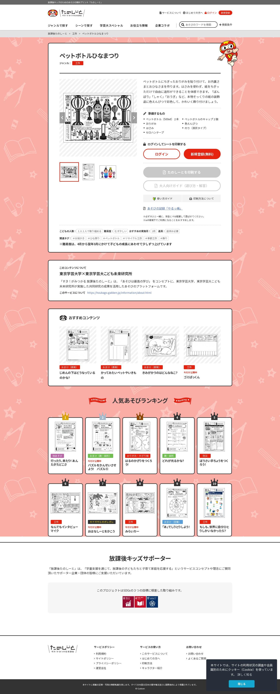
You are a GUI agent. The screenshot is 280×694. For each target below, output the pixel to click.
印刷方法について (203, 198)
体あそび (57, 455)
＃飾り (163, 238)
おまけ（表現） (69, 367)
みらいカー (132, 531)
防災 (205, 455)
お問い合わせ (196, 653)
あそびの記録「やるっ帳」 (165, 208)
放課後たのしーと (57, 33)
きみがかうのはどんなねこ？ (160, 372)
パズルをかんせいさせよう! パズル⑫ (102, 467)
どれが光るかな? (173, 460)
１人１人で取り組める (89, 231)
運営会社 (101, 668)
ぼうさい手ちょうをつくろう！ (214, 462)
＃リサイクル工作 (132, 238)
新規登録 (225, 12)
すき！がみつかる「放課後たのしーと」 (66, 13)
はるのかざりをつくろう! (138, 462)
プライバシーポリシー (109, 663)
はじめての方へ (193, 12)
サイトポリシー (105, 658)
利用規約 (101, 653)
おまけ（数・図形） (100, 455)
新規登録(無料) (202, 154)
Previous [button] (62, 117)
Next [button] (134, 117)
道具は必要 (172, 231)
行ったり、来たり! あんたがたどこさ (64, 462)
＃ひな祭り (94, 238)
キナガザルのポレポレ (102, 522)
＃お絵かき (79, 238)
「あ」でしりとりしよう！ (176, 527)
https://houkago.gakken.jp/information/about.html (119, 292)
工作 (74, 33)
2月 (154, 231)
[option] (98, 118)
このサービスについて (155, 653)
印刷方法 (147, 663)
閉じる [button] (242, 684)
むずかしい (121, 231)
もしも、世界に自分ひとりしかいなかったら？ (214, 529)
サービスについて (170, 12)
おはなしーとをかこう (101, 531)
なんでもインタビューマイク (64, 529)
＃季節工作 (151, 238)
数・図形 (169, 455)
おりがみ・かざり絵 (138, 455)
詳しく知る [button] (244, 674)
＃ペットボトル (111, 238)
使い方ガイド (165, 198)
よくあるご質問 (197, 658)
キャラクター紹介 (152, 668)
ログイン (211, 12)
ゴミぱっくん (192, 377)
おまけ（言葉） (172, 522)
